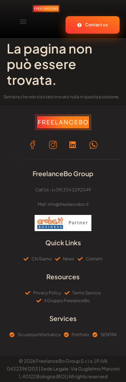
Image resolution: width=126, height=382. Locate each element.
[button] (23, 21)
